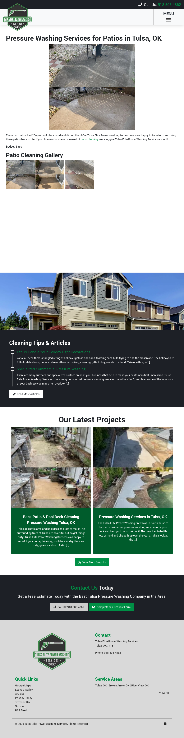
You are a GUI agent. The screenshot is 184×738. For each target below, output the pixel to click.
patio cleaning (89, 139)
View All (164, 692)
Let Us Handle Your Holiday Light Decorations (53, 351)
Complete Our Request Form (111, 607)
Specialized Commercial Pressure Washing (51, 368)
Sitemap (20, 706)
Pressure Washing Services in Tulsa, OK (133, 516)
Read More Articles (26, 394)
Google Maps (23, 685)
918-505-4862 (169, 4)
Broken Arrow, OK (118, 685)
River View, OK (140, 685)
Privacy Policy (23, 697)
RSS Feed (21, 710)
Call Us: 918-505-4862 (68, 607)
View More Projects (92, 562)
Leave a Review (24, 689)
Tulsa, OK (101, 685)
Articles (19, 693)
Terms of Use (22, 702)
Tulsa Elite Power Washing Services (46, 723)
